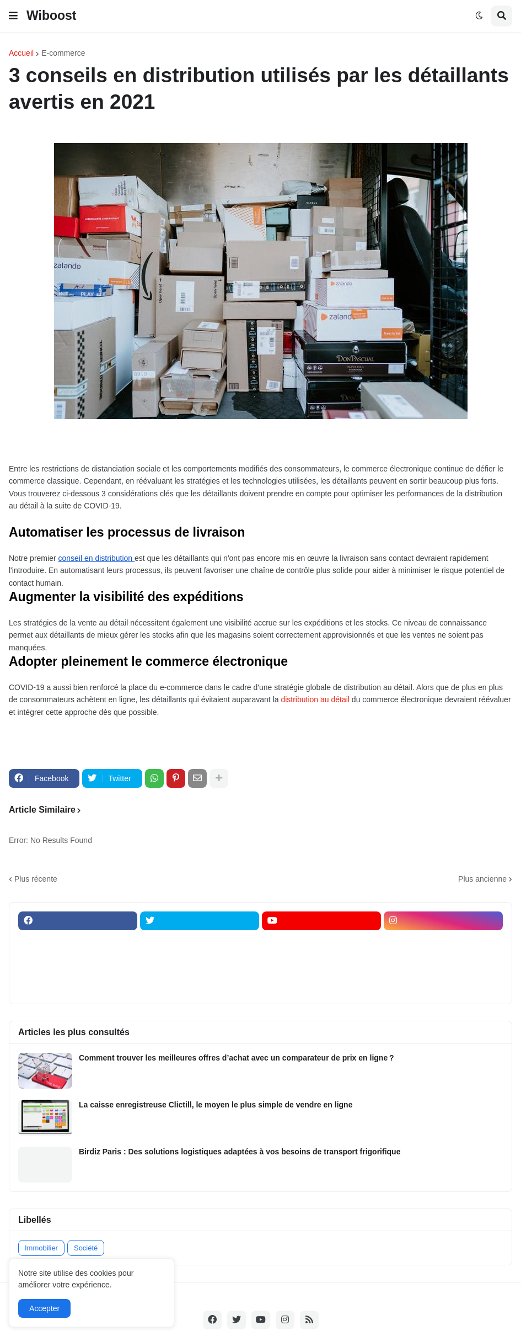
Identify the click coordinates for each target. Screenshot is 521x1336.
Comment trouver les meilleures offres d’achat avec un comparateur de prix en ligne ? (236, 1057)
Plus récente (35, 878)
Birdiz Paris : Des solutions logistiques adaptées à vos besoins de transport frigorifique (239, 1151)
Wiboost (51, 15)
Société (86, 1248)
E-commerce (63, 53)
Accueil (21, 53)
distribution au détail (315, 699)
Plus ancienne (482, 878)
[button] (13, 16)
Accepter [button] (44, 1308)
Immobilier (41, 1248)
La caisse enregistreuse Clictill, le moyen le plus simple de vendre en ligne (215, 1104)
